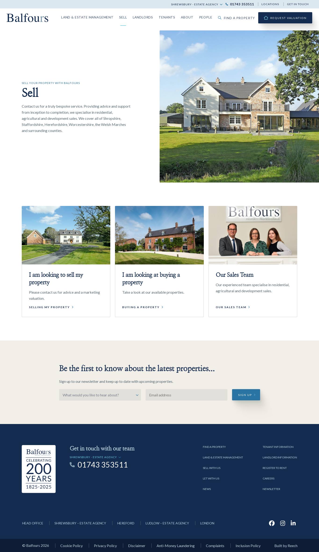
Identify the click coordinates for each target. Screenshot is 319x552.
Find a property (238, 18)
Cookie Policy (71, 545)
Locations (270, 4)
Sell (131, 16)
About (191, 16)
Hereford (125, 523)
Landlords (150, 16)
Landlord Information (280, 457)
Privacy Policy (105, 545)
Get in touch (298, 4)
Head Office (32, 523)
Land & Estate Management (99, 16)
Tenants (173, 16)
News (207, 489)
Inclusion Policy (248, 545)
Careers (268, 478)
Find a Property (214, 447)
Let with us (211, 478)
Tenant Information (278, 447)
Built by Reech (285, 545)
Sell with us (211, 468)
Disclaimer (136, 545)
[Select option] (100, 395)
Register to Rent (275, 468)
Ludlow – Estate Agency (167, 523)
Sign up (245, 395)
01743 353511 (242, 4)
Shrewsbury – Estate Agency (80, 523)
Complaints (215, 545)
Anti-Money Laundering (176, 545)
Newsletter (271, 489)
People (210, 16)
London (207, 523)
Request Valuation (288, 18)
